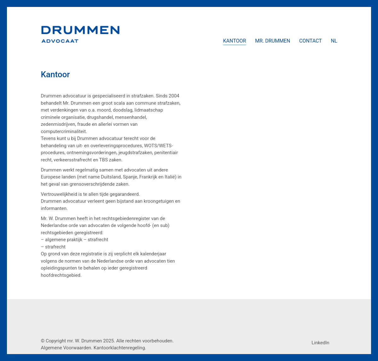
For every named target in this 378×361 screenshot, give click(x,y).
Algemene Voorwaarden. (67, 348)
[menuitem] (334, 41)
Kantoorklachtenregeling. (120, 348)
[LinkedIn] (320, 342)
